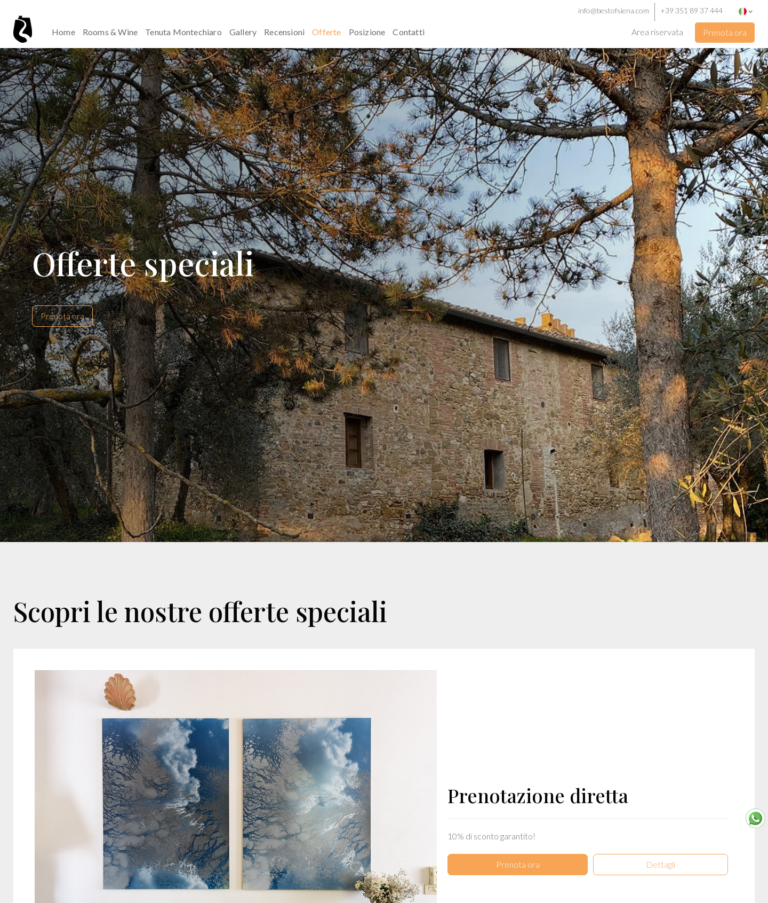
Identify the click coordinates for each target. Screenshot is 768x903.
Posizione (367, 32)
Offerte (326, 32)
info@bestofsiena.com (613, 10)
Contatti (409, 32)
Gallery (243, 32)
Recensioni (284, 32)
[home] (30, 21)
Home (63, 32)
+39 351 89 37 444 (691, 10)
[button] (748, 10)
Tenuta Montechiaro (183, 32)
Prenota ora (725, 32)
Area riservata (657, 32)
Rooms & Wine (110, 32)
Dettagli (660, 849)
